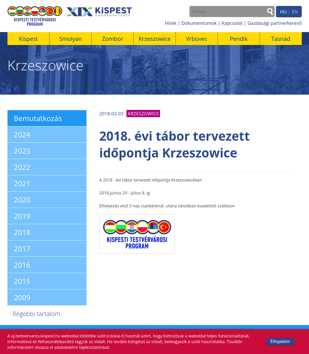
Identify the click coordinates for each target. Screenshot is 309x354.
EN (295, 12)
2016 (22, 265)
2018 (22, 232)
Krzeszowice (155, 38)
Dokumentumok (199, 23)
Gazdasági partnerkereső (275, 23)
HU (283, 12)
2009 (22, 297)
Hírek (171, 23)
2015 (22, 281)
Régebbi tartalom (36, 313)
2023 (22, 151)
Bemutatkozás (38, 118)
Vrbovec (196, 38)
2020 (22, 200)
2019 (22, 216)
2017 (22, 248)
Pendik (239, 38)
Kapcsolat (231, 23)
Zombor (112, 38)
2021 (22, 183)
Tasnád (280, 38)
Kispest (28, 38)
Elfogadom (280, 341)
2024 (22, 134)
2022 (22, 167)
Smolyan (70, 38)
